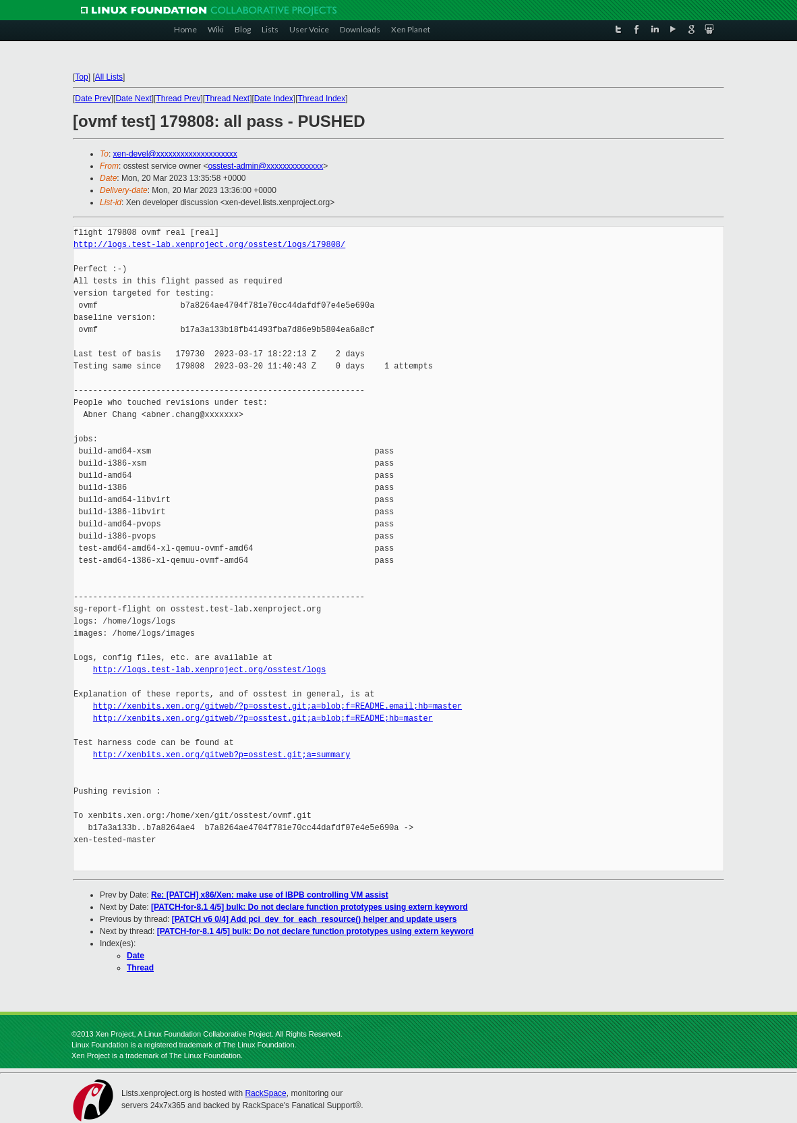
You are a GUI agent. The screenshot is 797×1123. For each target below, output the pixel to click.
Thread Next (227, 98)
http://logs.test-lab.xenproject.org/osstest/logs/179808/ (209, 244)
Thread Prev (178, 98)
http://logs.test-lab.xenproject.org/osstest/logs (209, 670)
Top (81, 77)
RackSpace (265, 1093)
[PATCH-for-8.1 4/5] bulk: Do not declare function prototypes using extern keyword (309, 907)
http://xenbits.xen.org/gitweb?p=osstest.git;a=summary (222, 755)
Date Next (133, 98)
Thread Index (322, 98)
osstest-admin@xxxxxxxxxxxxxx (265, 166)
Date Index (273, 98)
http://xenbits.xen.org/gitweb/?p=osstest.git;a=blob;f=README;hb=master (263, 718)
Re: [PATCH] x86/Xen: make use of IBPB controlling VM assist (269, 895)
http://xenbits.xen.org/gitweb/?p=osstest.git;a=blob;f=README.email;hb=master (277, 706)
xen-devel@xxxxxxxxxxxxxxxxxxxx (175, 154)
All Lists (109, 77)
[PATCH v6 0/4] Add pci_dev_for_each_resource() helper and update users (314, 919)
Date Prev (93, 98)
